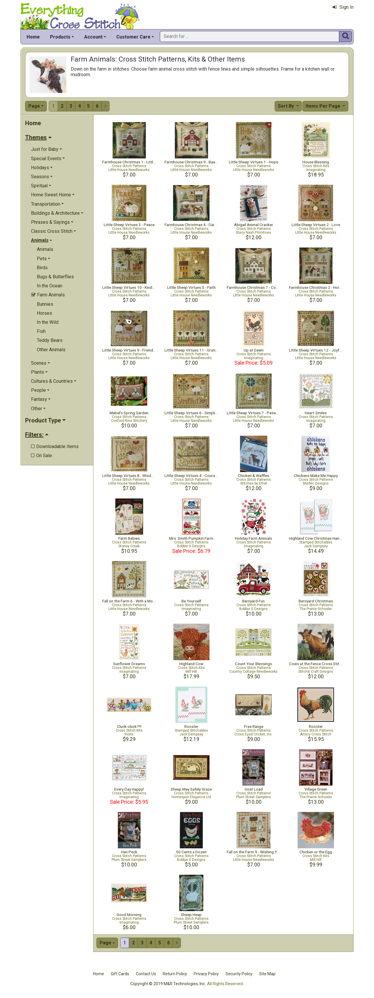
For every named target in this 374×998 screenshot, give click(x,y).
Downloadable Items (55, 446)
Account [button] (93, 37)
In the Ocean (49, 286)
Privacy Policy (206, 973)
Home (33, 37)
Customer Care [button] (133, 37)
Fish (41, 331)
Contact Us (146, 973)
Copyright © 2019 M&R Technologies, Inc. (168, 983)
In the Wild (47, 322)
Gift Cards (120, 973)
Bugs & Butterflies (55, 276)
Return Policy (175, 973)
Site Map (267, 973)
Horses (44, 313)
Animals (45, 249)
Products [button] (60, 37)
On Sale (41, 455)
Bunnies (45, 304)
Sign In (343, 7)
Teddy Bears (50, 340)
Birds (42, 267)
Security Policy (239, 973)
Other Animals (51, 349)
